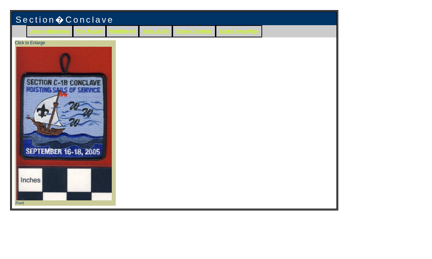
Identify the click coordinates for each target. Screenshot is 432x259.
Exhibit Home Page (239, 31)
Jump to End (155, 31)
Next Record (122, 31)
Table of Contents (194, 31)
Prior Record (89, 31)
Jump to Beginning (49, 31)
